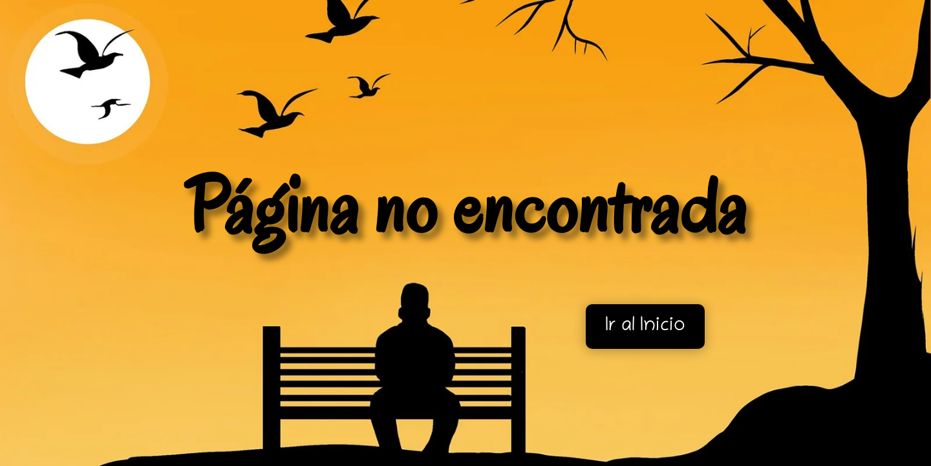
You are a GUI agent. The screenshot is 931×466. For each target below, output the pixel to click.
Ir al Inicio (645, 326)
